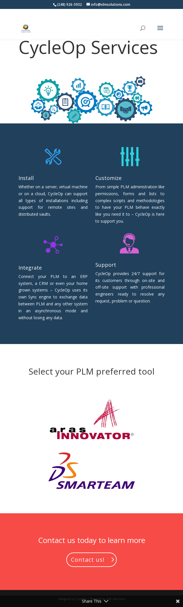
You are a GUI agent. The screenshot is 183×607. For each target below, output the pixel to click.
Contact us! (88, 559)
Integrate (30, 267)
